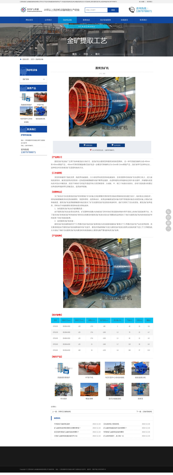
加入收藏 (141, 1)
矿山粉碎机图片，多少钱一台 (114, 436)
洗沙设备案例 (105, 20)
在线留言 (124, 20)
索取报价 (88, 145)
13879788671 (109, 150)
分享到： (54, 407)
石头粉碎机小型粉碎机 (111, 424)
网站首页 (29, 20)
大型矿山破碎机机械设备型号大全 (65, 436)
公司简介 (48, 20)
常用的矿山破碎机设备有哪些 (114, 432)
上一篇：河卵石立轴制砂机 (61, 411)
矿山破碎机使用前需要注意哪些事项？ (67, 428)
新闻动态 (86, 20)
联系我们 (149, 1)
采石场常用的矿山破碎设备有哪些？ (66, 432)
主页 (32, 59)
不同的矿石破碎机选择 (62, 424)
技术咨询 (116, 145)
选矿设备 (26, 79)
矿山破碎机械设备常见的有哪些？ (115, 428)
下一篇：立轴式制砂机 (144, 411)
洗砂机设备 (67, 20)
